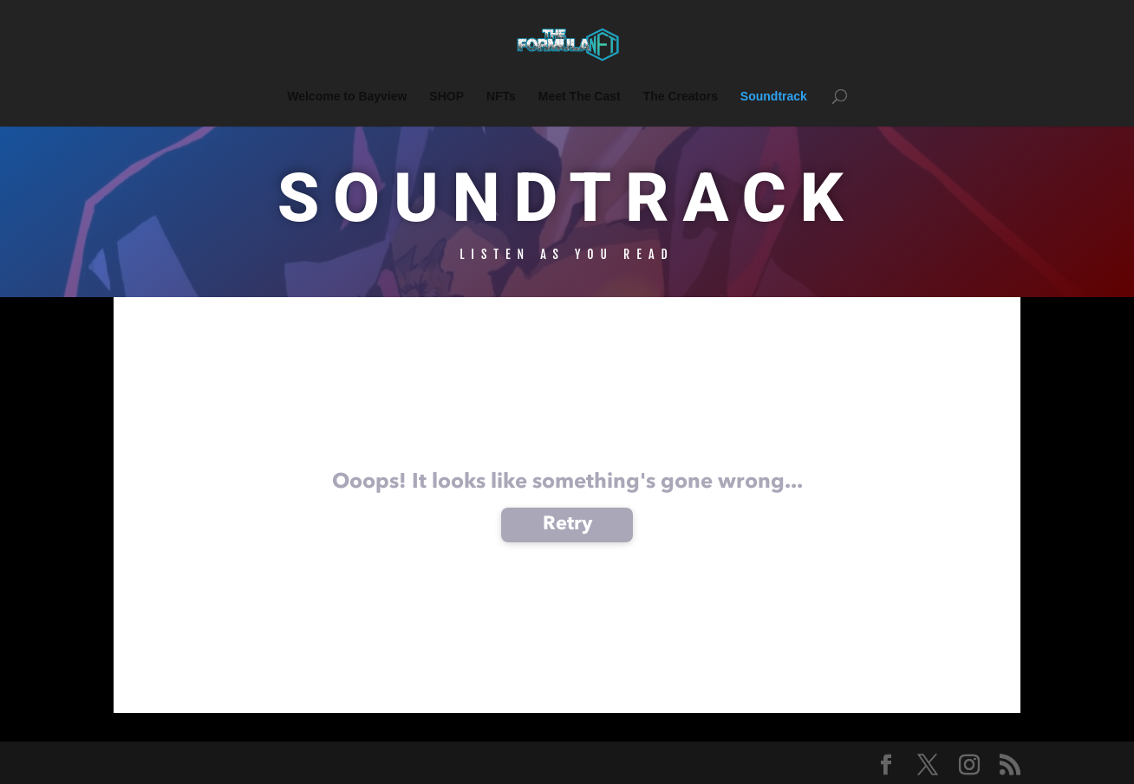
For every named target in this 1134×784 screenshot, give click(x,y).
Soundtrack (773, 96)
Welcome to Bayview (347, 96)
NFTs (501, 96)
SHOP (446, 96)
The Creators (680, 96)
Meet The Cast (579, 96)
